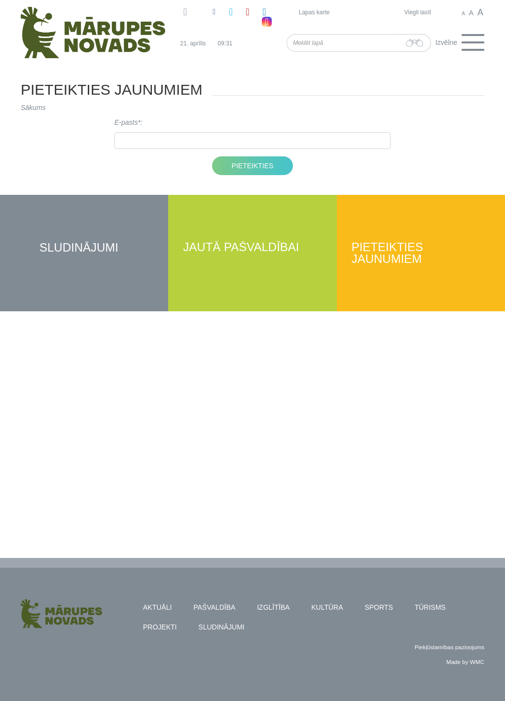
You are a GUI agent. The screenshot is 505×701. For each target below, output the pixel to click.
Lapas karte (314, 12)
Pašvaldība (214, 607)
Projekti (160, 627)
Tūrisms (430, 607)
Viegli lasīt (417, 12)
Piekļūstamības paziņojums (449, 647)
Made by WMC (465, 662)
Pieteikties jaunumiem (387, 253)
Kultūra (327, 607)
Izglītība (273, 607)
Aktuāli (157, 607)
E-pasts (126, 122)
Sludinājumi (78, 248)
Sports (378, 607)
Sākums (33, 107)
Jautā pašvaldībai (241, 247)
